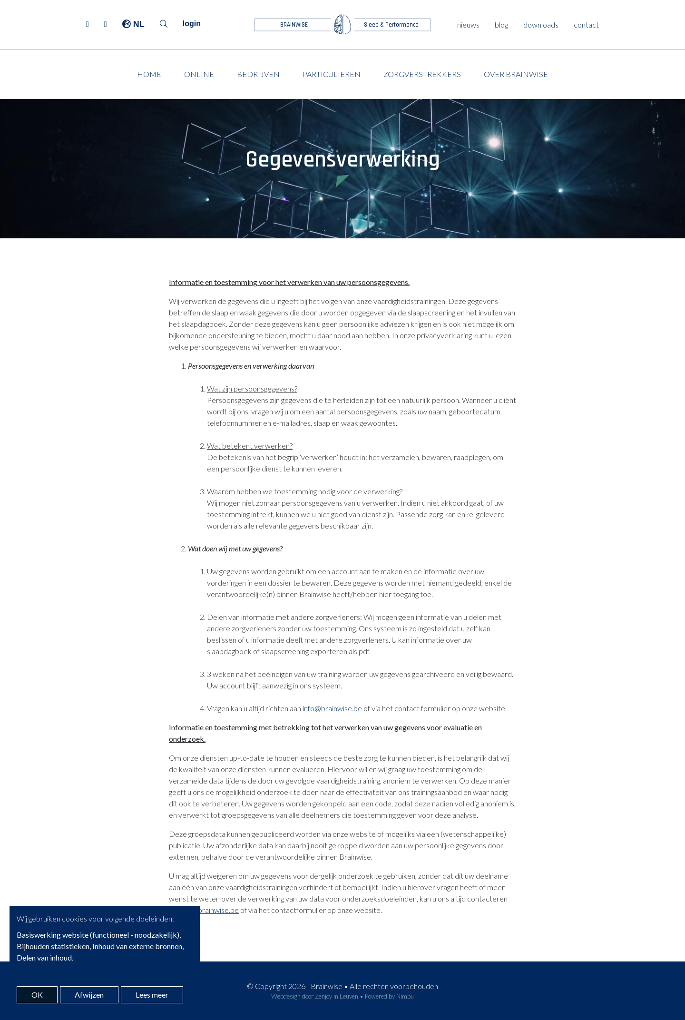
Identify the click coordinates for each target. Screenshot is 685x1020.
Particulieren (332, 73)
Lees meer (152, 994)
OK (37, 994)
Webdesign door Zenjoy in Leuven (314, 996)
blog (501, 24)
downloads (540, 24)
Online (199, 73)
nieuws (468, 24)
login (192, 24)
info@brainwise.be (332, 708)
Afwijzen (89, 994)
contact (586, 24)
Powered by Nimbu (389, 996)
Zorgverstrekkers (422, 73)
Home (149, 73)
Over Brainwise (516, 73)
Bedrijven (258, 73)
